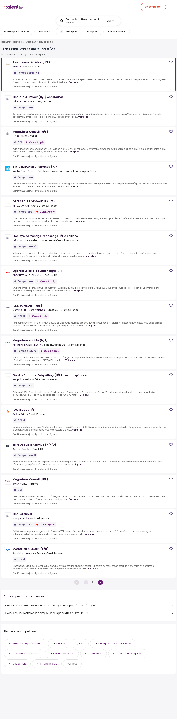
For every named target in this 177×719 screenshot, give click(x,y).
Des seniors (19, 663)
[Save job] (171, 62)
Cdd (81, 643)
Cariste (60, 643)
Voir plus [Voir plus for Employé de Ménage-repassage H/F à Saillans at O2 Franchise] (91, 255)
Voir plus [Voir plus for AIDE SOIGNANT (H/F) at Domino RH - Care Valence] (91, 325)
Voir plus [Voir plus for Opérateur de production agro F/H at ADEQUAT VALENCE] (78, 290)
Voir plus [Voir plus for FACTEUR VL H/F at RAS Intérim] (77, 429)
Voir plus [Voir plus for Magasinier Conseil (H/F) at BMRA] (74, 499)
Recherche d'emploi (11, 42)
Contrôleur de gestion (130, 653)
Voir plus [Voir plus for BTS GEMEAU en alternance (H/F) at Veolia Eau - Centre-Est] (76, 186)
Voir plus (72, 663)
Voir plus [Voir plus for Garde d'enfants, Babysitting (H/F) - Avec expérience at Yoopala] (84, 394)
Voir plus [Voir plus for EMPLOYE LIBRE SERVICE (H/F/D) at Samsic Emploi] (77, 464)
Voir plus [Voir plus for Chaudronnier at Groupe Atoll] (89, 534)
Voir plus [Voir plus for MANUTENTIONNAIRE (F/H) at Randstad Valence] (93, 568)
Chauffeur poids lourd (26, 653)
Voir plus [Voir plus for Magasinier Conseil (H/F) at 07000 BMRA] (74, 151)
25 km (112, 21)
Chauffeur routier (63, 653)
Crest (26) (30, 42)
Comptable (96, 653)
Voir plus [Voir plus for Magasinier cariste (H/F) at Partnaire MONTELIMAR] (70, 360)
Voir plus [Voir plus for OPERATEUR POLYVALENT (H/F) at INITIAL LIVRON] (80, 221)
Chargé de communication (115, 643)
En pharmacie (48, 663)
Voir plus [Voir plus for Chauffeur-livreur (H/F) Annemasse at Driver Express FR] (83, 116)
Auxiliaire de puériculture (27, 643)
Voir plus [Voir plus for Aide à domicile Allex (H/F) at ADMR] (74, 82)
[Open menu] (171, 7)
